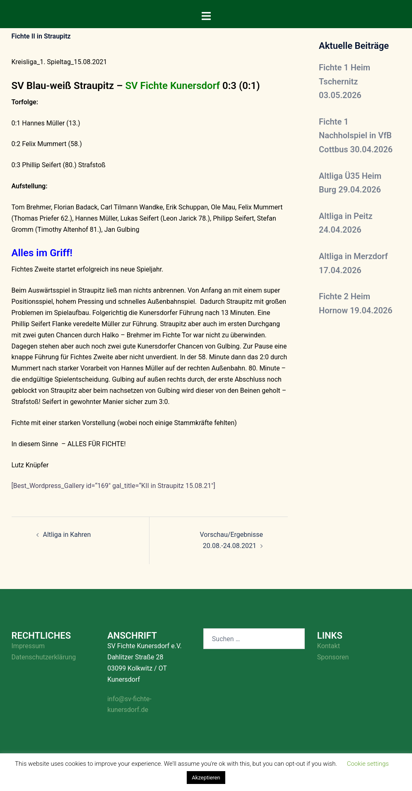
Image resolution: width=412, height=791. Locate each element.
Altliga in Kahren (67, 535)
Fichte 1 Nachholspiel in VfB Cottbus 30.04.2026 (356, 135)
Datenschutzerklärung (44, 657)
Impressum (28, 646)
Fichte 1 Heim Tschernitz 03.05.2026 (344, 81)
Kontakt (328, 646)
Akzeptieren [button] (206, 777)
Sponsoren (333, 657)
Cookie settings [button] (368, 763)
